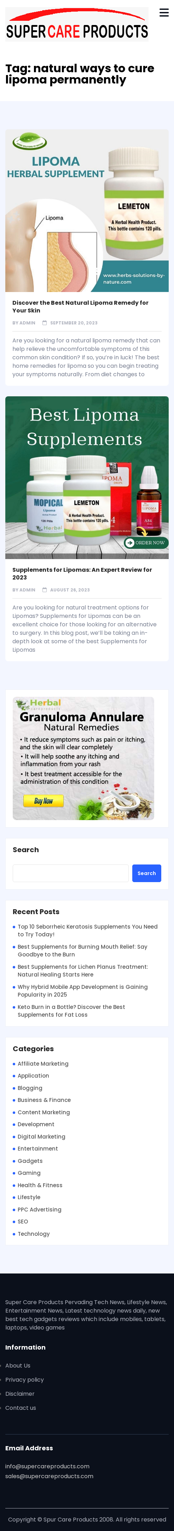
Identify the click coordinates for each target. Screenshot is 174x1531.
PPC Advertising (40, 1209)
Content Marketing (44, 1112)
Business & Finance (44, 1100)
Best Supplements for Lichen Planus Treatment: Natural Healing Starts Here (83, 971)
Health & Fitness (40, 1185)
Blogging (30, 1088)
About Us (17, 1366)
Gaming (29, 1173)
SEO (23, 1221)
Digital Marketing (41, 1136)
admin (27, 323)
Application (33, 1075)
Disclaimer (20, 1394)
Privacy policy (24, 1380)
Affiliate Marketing (43, 1063)
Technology (34, 1234)
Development (36, 1124)
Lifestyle (29, 1197)
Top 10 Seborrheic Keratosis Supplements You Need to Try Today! (88, 930)
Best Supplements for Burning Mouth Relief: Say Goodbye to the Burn (82, 951)
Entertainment (38, 1148)
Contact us (20, 1408)
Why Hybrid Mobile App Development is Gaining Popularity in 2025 (83, 991)
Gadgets (30, 1161)
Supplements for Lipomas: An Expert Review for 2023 (82, 574)
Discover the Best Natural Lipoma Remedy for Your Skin (80, 307)
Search (26, 850)
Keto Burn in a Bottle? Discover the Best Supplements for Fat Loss (71, 1011)
